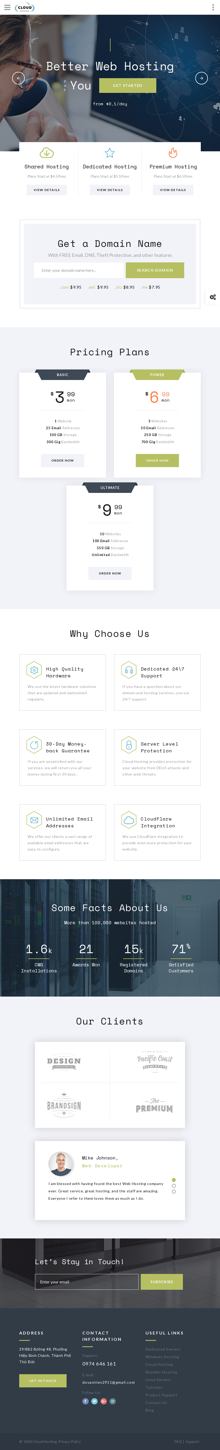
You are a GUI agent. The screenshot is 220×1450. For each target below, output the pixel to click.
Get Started (127, 85)
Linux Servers (158, 1379)
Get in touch (42, 1381)
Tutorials (154, 1387)
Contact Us (156, 1402)
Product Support (161, 1395)
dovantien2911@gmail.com (108, 1382)
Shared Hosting (46, 166)
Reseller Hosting (161, 1372)
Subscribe (162, 1281)
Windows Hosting (162, 1356)
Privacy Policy (69, 1441)
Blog (150, 1410)
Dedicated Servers (163, 1349)
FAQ (178, 1441)
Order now (62, 461)
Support (192, 1441)
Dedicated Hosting (110, 166)
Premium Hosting (173, 166)
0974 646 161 (99, 1364)
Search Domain (155, 270)
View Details (47, 190)
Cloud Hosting (159, 1364)
